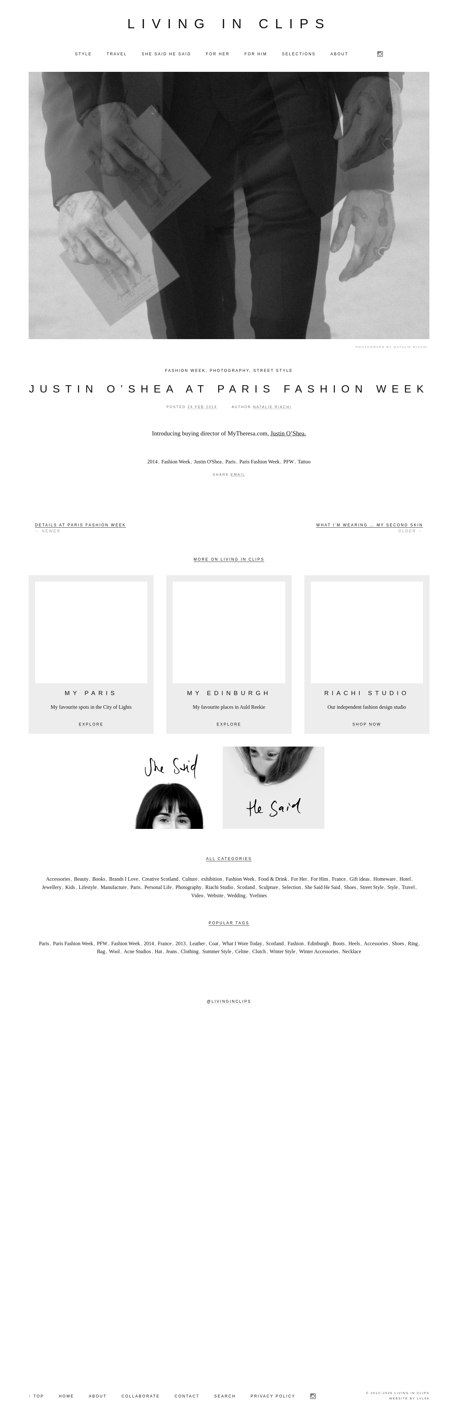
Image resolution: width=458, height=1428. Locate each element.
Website (215, 896)
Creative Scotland (160, 880)
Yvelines (258, 896)
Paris (231, 463)
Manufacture (114, 888)
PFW (288, 463)
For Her (299, 880)
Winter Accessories (318, 953)
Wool (114, 953)
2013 (181, 944)
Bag (101, 953)
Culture (190, 880)
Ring (413, 944)
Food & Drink (272, 880)
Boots (338, 944)
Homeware (384, 880)
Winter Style (282, 953)
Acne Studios (137, 953)
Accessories (58, 880)
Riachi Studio (219, 888)
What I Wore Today (242, 944)
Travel (408, 888)
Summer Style (216, 953)
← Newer (80, 529)
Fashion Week (185, 372)
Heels (354, 944)
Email (238, 476)
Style (392, 888)
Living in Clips (229, 24)
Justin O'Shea (208, 463)
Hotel (405, 880)
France (339, 880)
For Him (319, 880)
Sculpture (268, 888)
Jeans (171, 953)
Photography (229, 372)
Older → (369, 529)
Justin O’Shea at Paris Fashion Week (229, 390)
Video (197, 896)
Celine (241, 953)
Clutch (259, 953)
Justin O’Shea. (288, 434)
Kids (70, 888)
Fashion (296, 944)
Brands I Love (123, 880)
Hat (158, 953)
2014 (152, 463)
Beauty (81, 880)
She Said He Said (322, 888)
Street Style (273, 372)
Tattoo (304, 463)
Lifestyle (88, 888)
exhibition (211, 880)
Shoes (350, 888)
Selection (291, 888)
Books (98, 880)
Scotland (246, 888)
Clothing (189, 953)
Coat (213, 944)
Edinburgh (318, 944)
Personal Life (158, 888)
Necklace (351, 953)
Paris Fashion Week (259, 463)
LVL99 (423, 1399)
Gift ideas (360, 880)
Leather (197, 944)
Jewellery (51, 888)
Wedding (236, 896)
